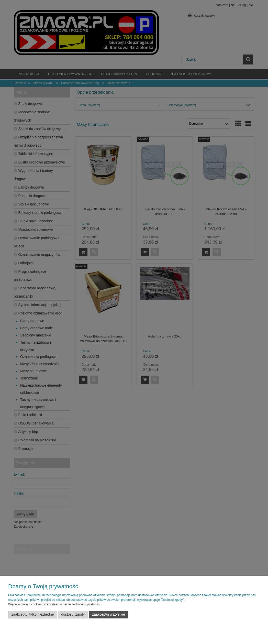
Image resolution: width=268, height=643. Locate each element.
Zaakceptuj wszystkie (108, 614)
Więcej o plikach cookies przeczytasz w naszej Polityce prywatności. (54, 604)
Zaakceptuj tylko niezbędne (33, 614)
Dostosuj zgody (73, 614)
